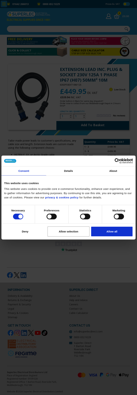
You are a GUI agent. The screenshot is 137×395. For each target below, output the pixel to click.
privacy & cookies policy (61, 197)
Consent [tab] (23, 170)
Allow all (111, 231)
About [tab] (113, 170)
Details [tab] (68, 170)
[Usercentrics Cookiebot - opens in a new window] (117, 161)
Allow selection (68, 231)
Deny (25, 231)
